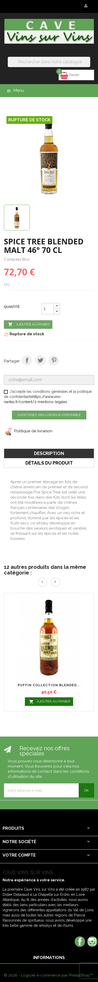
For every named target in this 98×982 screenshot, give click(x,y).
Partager (27, 360)
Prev (42, 582)
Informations (49, 957)
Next (55, 582)
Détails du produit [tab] (49, 463)
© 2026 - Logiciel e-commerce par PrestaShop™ (48, 975)
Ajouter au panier (28, 324)
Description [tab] (49, 453)
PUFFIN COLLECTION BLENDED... (49, 685)
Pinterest (54, 360)
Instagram (92, 941)
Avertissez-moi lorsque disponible (49, 415)
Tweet (40, 360)
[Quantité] (47, 308)
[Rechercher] (49, 62)
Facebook (79, 941)
